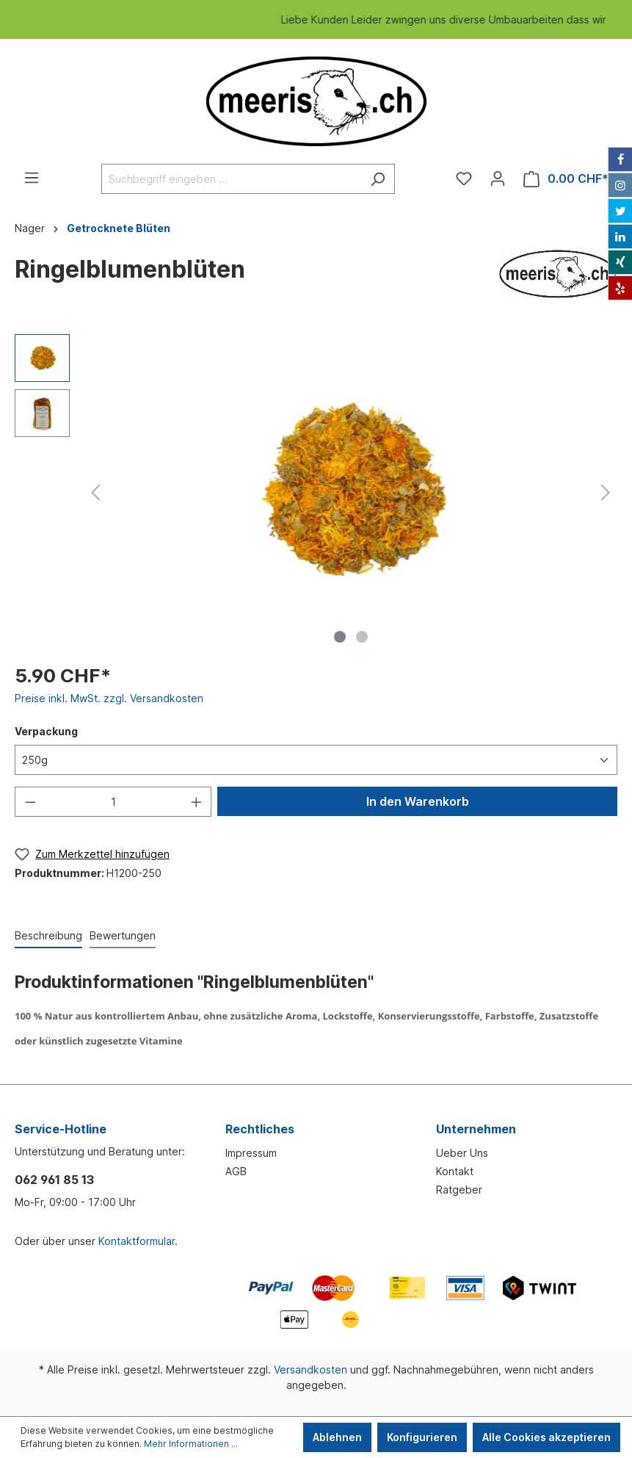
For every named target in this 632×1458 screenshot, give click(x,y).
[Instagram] (620, 185)
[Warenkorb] (566, 179)
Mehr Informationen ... (191, 1443)
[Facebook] (620, 159)
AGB (236, 1171)
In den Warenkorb (417, 801)
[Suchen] (377, 179)
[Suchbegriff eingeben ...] (231, 179)
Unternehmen (476, 1129)
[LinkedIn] (620, 236)
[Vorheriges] (95, 492)
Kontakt (454, 1171)
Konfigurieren (422, 1437)
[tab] (48, 935)
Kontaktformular (136, 1241)
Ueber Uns (462, 1153)
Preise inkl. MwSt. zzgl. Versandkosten (109, 698)
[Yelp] (620, 288)
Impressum (251, 1153)
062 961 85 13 (54, 1179)
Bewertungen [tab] (123, 935)
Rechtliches (259, 1129)
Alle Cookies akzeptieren (546, 1437)
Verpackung (46, 731)
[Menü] (31, 178)
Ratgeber (459, 1189)
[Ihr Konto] (498, 178)
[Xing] (620, 262)
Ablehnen (337, 1437)
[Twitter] (620, 211)
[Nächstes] (606, 492)
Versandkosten (310, 1369)
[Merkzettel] (464, 178)
